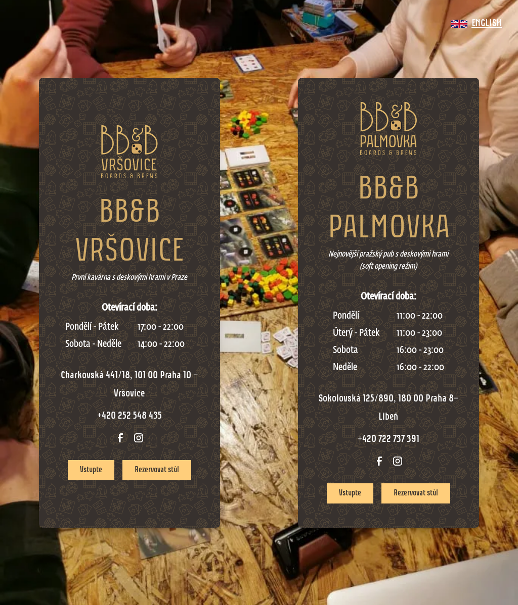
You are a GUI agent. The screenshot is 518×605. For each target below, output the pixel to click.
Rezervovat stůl (157, 470)
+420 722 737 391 (388, 439)
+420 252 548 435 (129, 416)
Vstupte (91, 470)
